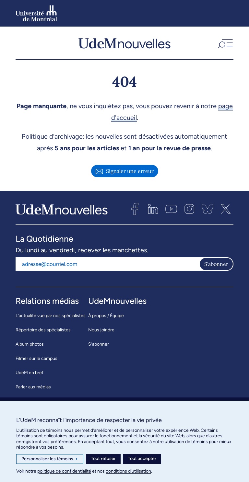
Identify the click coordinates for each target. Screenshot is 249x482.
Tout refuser (103, 458)
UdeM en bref (29, 372)
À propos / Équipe (106, 315)
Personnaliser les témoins (49, 459)
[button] (224, 43)
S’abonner (98, 344)
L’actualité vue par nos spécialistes (51, 315)
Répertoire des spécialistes (43, 330)
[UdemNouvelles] (124, 43)
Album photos (30, 344)
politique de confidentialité (64, 471)
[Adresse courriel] (107, 264)
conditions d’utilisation (128, 471)
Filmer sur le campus (36, 358)
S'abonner (216, 264)
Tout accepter (142, 458)
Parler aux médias (33, 387)
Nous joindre (101, 330)
